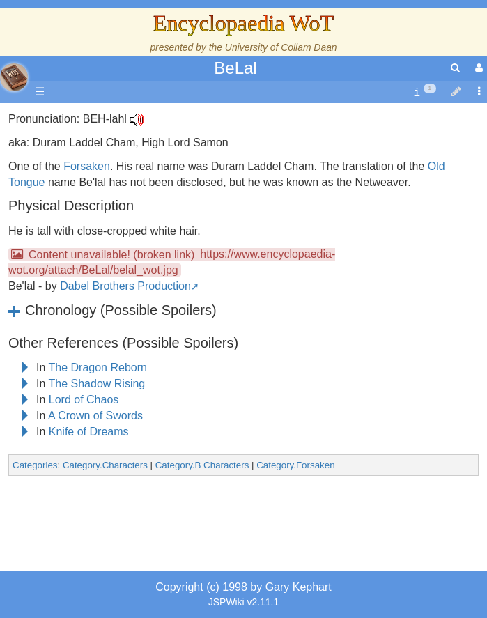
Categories (35, 465)
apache (14, 77)
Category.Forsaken (295, 465)
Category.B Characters (202, 465)
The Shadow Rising (97, 383)
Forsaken (86, 166)
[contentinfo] (424, 92)
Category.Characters (105, 465)
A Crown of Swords (95, 416)
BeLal (235, 68)
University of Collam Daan (281, 47)
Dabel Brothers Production (125, 286)
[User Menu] (477, 68)
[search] (455, 68)
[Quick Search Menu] (455, 68)
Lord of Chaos (84, 399)
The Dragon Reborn (98, 367)
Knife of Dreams (89, 432)
